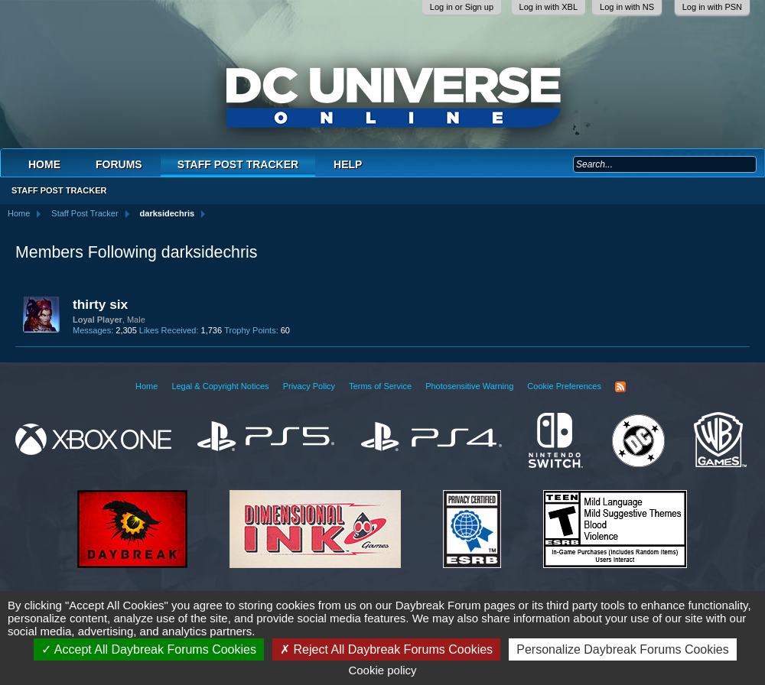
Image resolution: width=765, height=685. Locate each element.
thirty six (100, 304)
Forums (119, 164)
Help (348, 164)
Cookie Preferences (564, 386)
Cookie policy (382, 670)
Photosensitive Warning (469, 386)
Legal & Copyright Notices (220, 386)
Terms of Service (380, 386)
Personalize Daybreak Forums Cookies (622, 649)
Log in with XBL (548, 6)
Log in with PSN (712, 6)
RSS (620, 386)
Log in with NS (627, 6)
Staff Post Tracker (237, 164)
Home (44, 164)
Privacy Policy (309, 386)
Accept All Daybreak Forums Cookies (148, 649)
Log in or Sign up (461, 6)
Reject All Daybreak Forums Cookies (386, 649)
